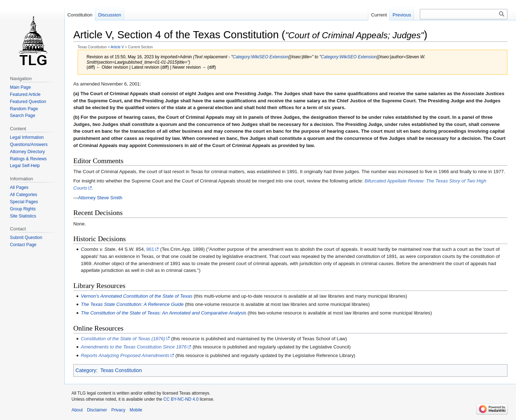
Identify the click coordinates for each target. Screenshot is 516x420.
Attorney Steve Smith (100, 197)
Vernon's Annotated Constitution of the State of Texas (136, 296)
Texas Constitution (121, 370)
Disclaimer (97, 409)
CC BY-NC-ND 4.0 (180, 399)
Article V (117, 47)
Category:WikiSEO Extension (261, 56)
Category (85, 370)
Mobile (135, 409)
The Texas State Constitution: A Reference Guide (132, 304)
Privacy (118, 409)
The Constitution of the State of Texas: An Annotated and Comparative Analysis (163, 313)
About (77, 409)
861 (150, 249)
